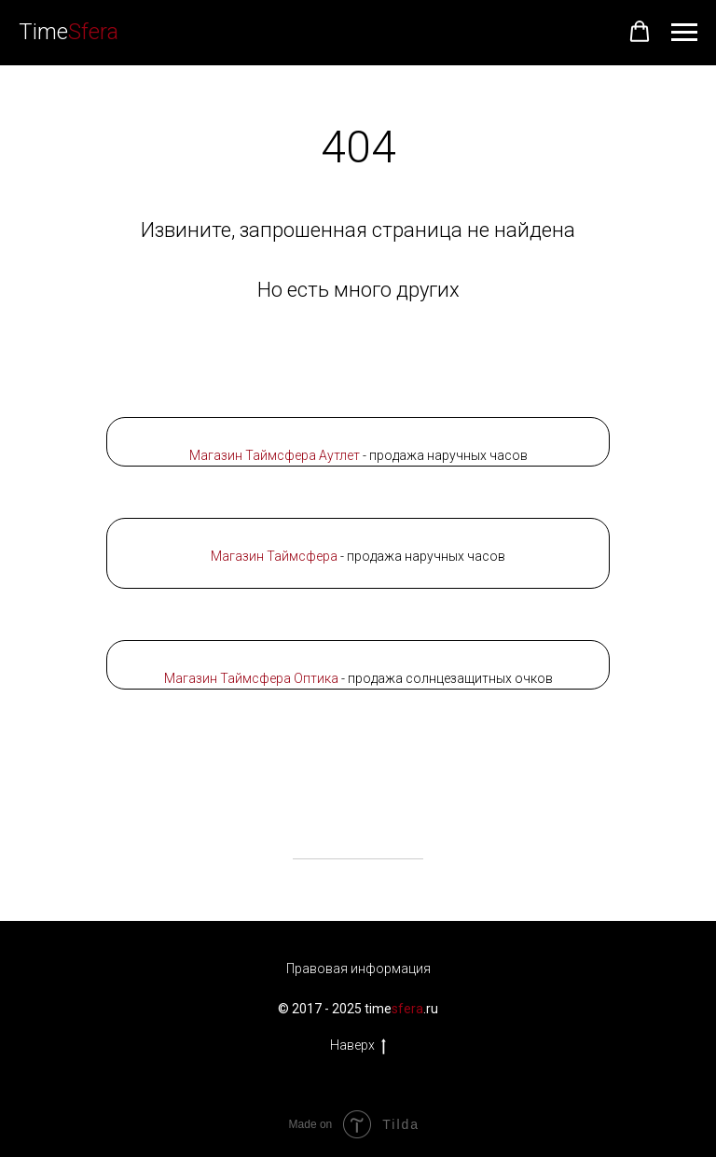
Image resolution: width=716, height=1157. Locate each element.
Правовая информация (358, 968)
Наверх (358, 1046)
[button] (639, 32)
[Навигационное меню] (684, 32)
